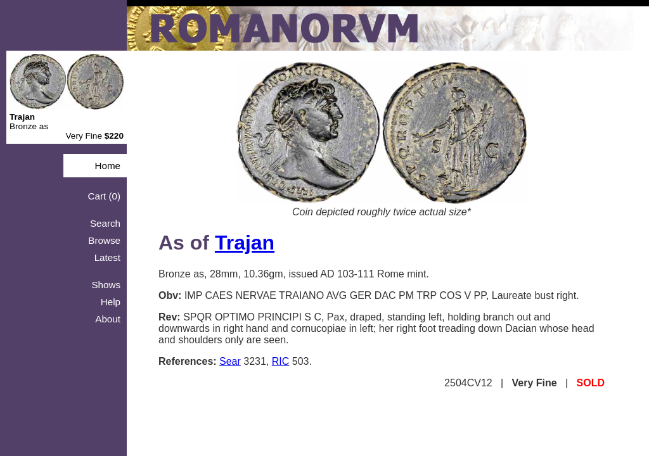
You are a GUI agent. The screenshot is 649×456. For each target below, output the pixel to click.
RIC (281, 361)
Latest (107, 257)
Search (105, 223)
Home (107, 165)
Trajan (244, 242)
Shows (105, 284)
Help (110, 301)
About (107, 319)
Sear (230, 361)
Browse (104, 240)
